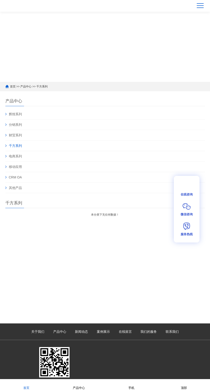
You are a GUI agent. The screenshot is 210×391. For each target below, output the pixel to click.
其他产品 (15, 188)
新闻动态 (81, 331)
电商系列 (15, 156)
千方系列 (42, 86)
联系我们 (172, 331)
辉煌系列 (15, 114)
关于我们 (37, 331)
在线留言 (125, 331)
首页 (13, 86)
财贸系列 (15, 135)
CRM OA (15, 177)
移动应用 (15, 167)
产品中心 (26, 86)
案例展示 (103, 331)
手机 (131, 385)
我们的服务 (148, 331)
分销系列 (15, 125)
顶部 (184, 385)
